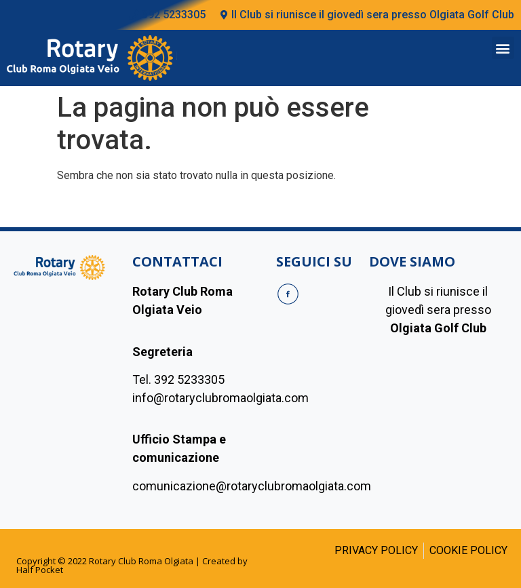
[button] (503, 48)
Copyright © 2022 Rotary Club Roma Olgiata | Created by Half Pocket (132, 565)
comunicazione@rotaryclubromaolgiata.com (251, 486)
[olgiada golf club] (438, 419)
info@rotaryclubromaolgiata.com (220, 398)
